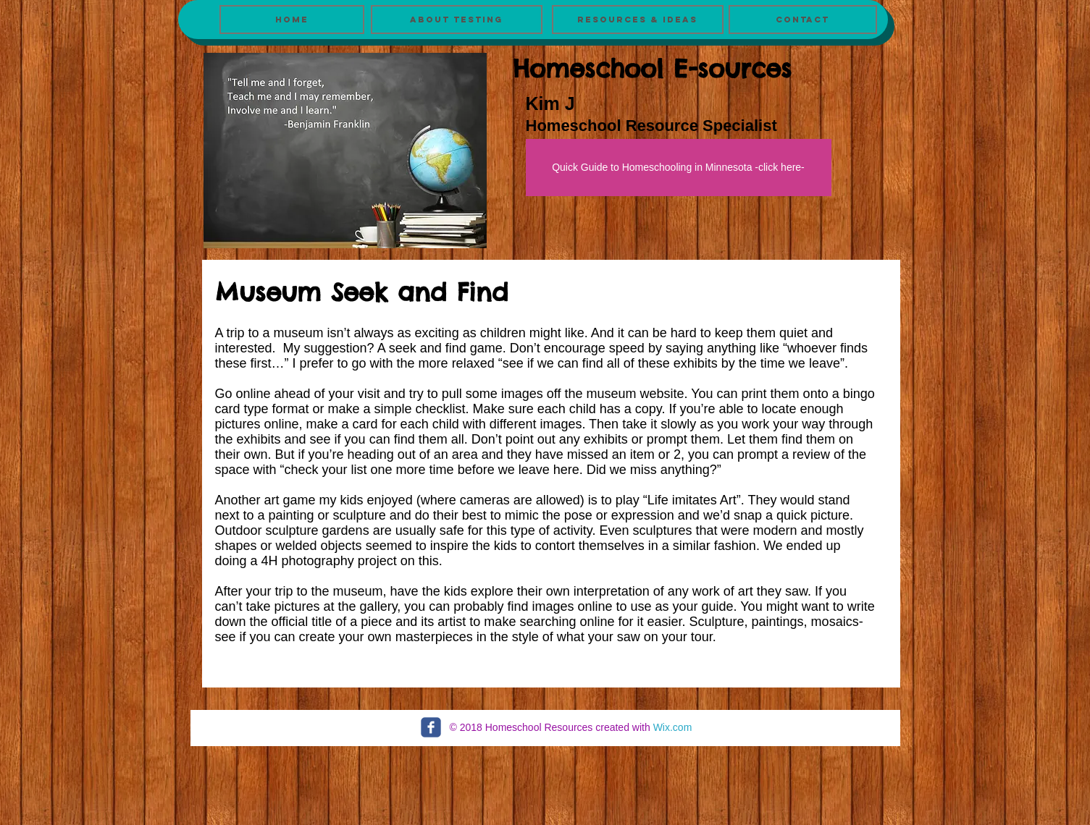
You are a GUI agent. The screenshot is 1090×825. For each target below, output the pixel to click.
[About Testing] (456, 19)
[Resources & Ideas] (638, 19)
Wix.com (672, 727)
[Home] (291, 19)
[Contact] (803, 19)
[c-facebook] (431, 727)
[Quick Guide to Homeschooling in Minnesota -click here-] (678, 167)
